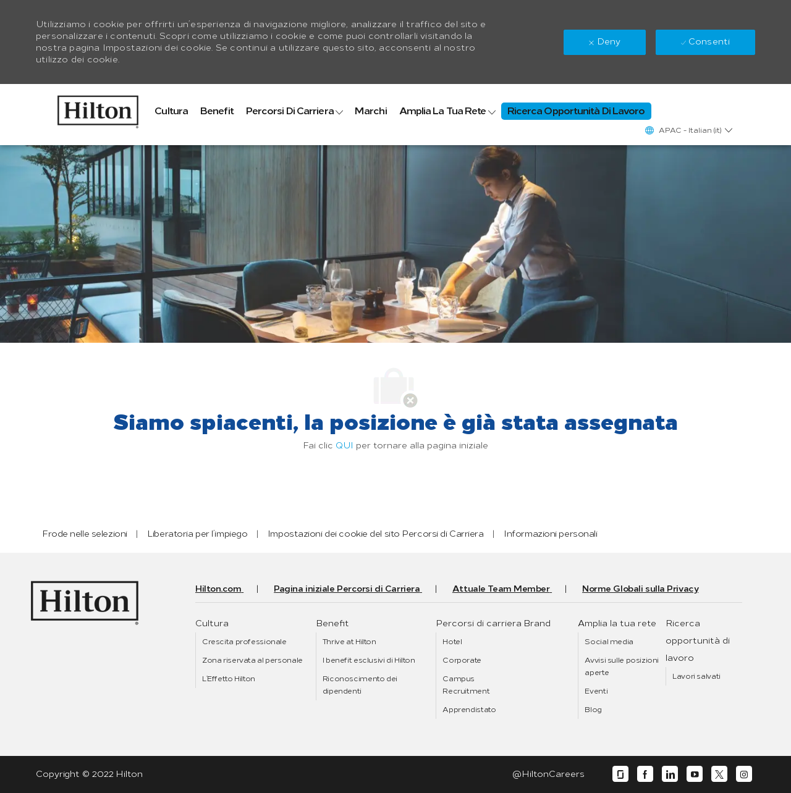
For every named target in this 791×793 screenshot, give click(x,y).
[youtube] (694, 774)
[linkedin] (670, 774)
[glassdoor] (620, 774)
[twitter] (719, 774)
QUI (344, 445)
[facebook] (645, 774)
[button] (688, 130)
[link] (97, 108)
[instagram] (744, 774)
